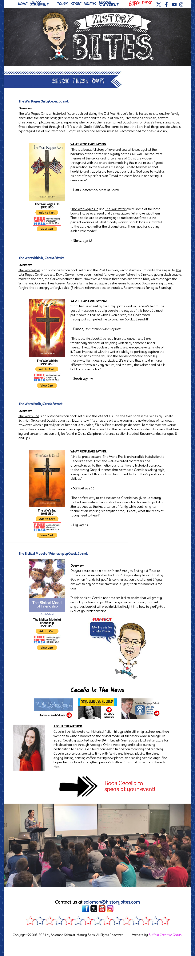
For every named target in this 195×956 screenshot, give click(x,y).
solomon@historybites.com (112, 902)
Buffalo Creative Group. (165, 935)
